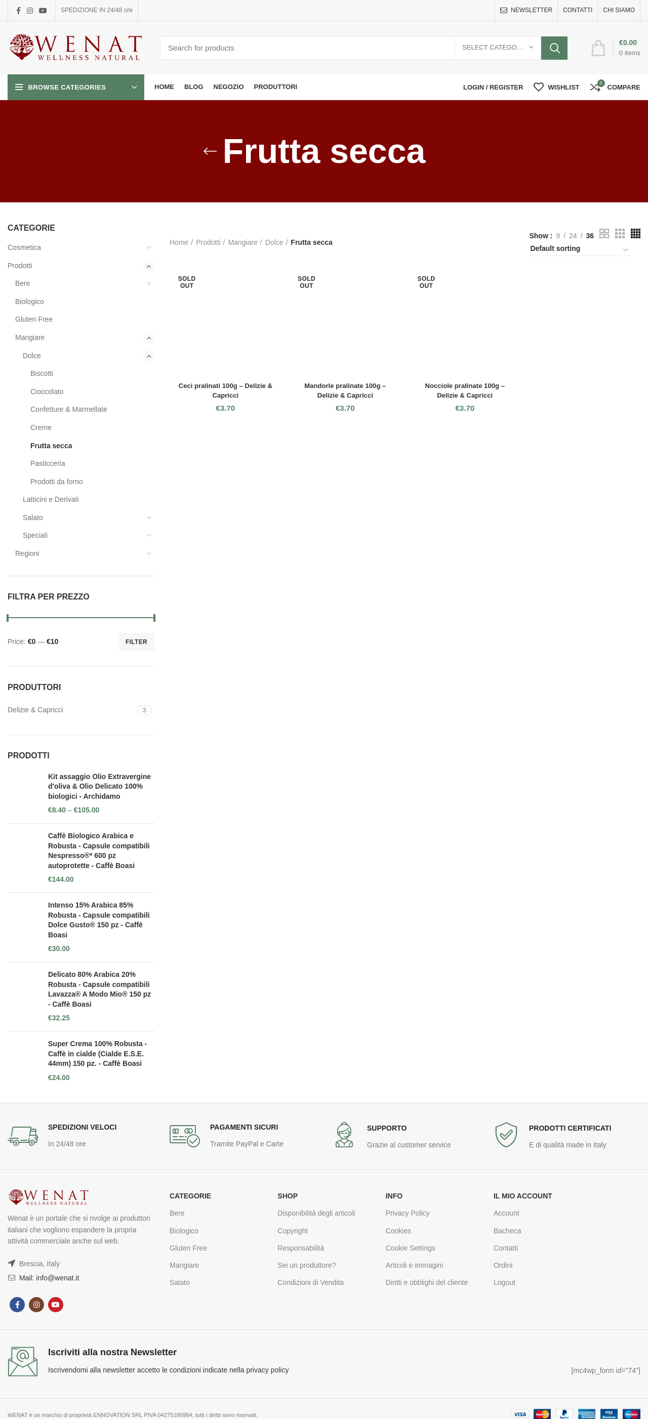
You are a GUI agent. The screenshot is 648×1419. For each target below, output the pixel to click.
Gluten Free (34, 319)
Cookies (399, 1231)
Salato (33, 517)
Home (179, 242)
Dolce (32, 356)
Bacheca (507, 1231)
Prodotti (20, 266)
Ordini (503, 1265)
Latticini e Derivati (51, 499)
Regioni (27, 553)
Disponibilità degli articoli (316, 1213)
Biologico (29, 301)
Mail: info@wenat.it (48, 1278)
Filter (136, 642)
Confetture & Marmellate (68, 409)
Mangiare (30, 337)
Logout (504, 1282)
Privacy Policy (408, 1213)
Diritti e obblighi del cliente (427, 1282)
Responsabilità (300, 1248)
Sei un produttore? (306, 1265)
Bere (22, 283)
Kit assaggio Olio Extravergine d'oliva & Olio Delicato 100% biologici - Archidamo (99, 786)
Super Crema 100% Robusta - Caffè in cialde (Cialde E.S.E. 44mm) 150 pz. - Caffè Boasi (97, 1053)
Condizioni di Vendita (310, 1282)
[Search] (364, 48)
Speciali (35, 535)
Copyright (292, 1231)
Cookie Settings (410, 1248)
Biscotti (41, 373)
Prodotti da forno (56, 482)
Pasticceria (47, 463)
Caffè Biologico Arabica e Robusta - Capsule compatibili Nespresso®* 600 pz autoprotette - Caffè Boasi (99, 851)
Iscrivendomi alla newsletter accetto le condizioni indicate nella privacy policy (168, 1370)
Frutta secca (51, 446)
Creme (41, 427)
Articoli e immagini (414, 1265)
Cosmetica (24, 247)
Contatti (506, 1248)
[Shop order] (579, 250)
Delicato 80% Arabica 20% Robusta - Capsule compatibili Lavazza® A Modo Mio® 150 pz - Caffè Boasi (99, 989)
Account (506, 1213)
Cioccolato (46, 392)
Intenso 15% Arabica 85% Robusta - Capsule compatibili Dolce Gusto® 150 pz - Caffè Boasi (99, 920)
